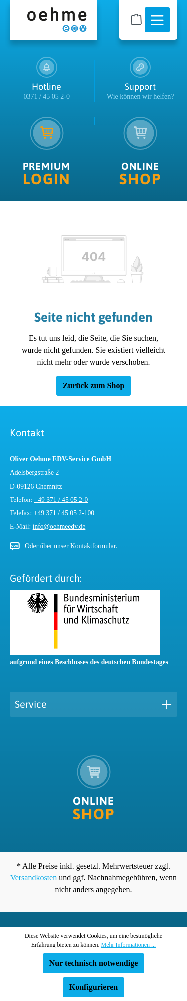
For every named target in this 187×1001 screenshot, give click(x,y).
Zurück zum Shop (94, 385)
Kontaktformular (93, 546)
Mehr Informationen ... (128, 944)
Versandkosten (33, 878)
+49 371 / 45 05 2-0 (61, 499)
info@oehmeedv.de (59, 526)
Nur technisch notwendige (93, 963)
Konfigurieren (93, 987)
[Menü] (157, 20)
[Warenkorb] (136, 19)
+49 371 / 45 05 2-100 (64, 513)
